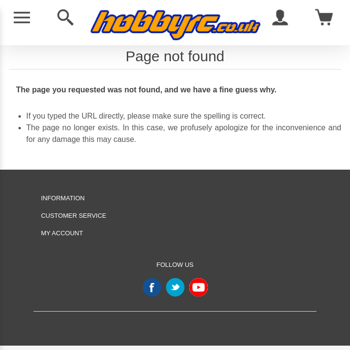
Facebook (152, 287)
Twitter (175, 287)
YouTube (198, 287)
